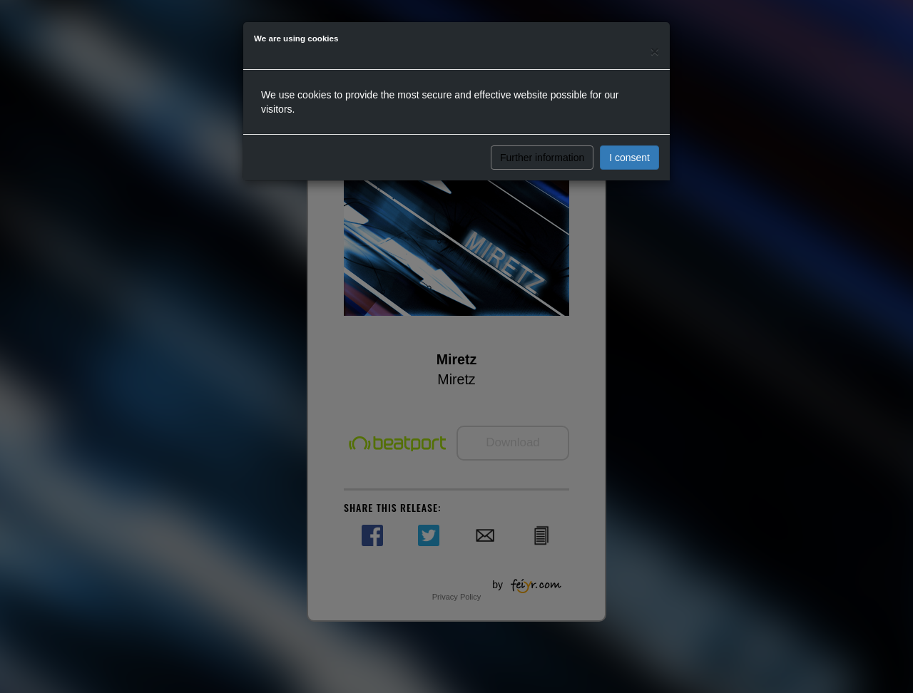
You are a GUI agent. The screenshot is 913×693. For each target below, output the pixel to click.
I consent (629, 157)
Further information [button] (542, 157)
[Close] (655, 50)
